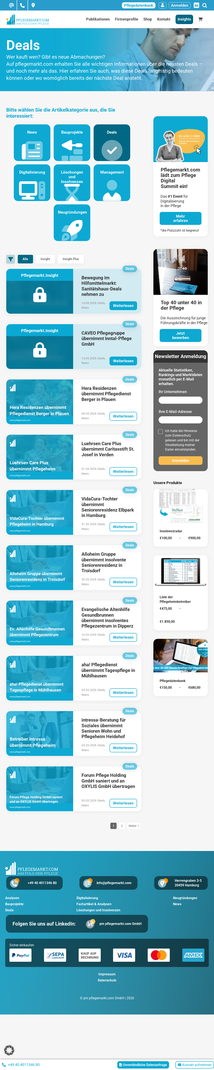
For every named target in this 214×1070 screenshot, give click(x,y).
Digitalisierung (29, 190)
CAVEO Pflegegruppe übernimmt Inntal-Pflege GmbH (107, 348)
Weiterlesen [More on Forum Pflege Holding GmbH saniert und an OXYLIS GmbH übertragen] (123, 812)
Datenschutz (181, 435)
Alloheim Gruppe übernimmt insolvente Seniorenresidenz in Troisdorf (104, 572)
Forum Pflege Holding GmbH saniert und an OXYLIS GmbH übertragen (108, 790)
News (29, 147)
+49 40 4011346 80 (37, 892)
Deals (115, 147)
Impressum (107, 984)
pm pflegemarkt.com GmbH (120, 933)
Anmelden (179, 5)
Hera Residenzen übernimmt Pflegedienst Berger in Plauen (106, 403)
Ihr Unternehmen (173, 391)
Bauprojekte (72, 147)
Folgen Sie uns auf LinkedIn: (45, 933)
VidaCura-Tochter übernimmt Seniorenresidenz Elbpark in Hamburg (108, 516)
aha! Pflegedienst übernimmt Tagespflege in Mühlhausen (108, 680)
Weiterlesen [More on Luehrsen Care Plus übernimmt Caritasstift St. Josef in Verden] (123, 481)
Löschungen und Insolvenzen (72, 190)
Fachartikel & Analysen (93, 913)
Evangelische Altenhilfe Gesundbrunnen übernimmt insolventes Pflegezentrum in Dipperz (107, 627)
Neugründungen (72, 233)
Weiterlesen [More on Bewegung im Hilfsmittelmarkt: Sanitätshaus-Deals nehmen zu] (123, 315)
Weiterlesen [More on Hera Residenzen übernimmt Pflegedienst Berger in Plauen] (123, 425)
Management (115, 190)
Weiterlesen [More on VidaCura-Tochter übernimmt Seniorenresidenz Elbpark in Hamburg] (123, 536)
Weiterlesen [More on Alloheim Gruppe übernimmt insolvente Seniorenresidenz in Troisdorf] (123, 591)
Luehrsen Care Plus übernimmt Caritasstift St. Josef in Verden (108, 458)
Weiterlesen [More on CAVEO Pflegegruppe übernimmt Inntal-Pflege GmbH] (123, 370)
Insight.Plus (80, 269)
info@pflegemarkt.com (112, 892)
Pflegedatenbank (138, 5)
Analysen (12, 907)
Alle (27, 269)
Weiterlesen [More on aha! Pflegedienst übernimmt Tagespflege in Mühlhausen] (123, 702)
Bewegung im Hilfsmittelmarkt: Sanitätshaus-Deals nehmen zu (102, 295)
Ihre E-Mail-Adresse (175, 411)
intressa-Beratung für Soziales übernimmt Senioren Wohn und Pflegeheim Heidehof (104, 738)
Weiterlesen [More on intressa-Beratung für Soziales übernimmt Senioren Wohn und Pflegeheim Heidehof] (123, 757)
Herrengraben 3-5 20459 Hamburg (188, 892)
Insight (51, 269)
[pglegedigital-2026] (180, 118)
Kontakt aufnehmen (194, 1065)
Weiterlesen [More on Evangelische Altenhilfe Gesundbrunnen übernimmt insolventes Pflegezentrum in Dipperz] (123, 647)
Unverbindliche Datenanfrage (143, 1065)
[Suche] (204, 5)
